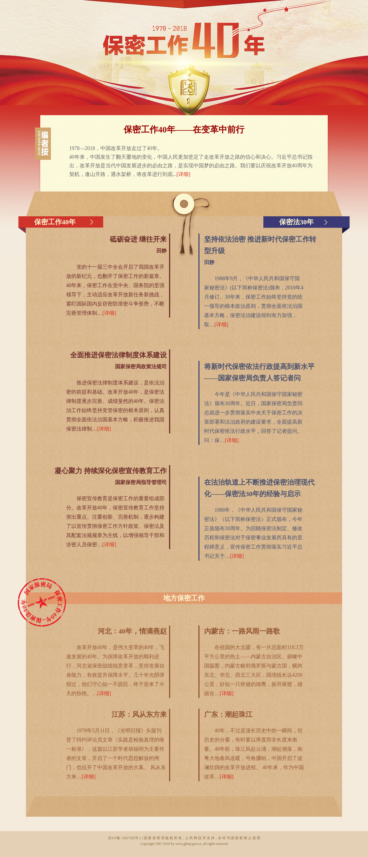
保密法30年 (296, 222)
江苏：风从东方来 (139, 714)
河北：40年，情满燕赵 (132, 631)
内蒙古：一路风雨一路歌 (242, 631)
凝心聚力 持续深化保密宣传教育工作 (111, 471)
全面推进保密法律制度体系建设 (118, 355)
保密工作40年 (55, 222)
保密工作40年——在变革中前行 (184, 129)
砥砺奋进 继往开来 (138, 239)
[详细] (183, 174)
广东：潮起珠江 (228, 714)
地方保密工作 (184, 598)
